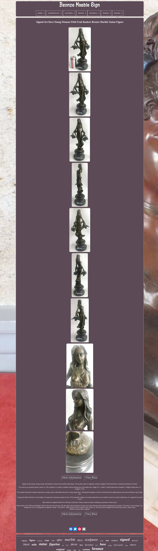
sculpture (91, 540)
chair (47, 540)
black (26, 544)
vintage (69, 550)
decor (74, 544)
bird (96, 545)
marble (70, 540)
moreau (40, 541)
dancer (133, 545)
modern (114, 540)
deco (80, 540)
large (74, 550)
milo (34, 544)
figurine (54, 544)
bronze (97, 549)
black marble (118, 545)
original (60, 549)
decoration (89, 545)
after (60, 540)
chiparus (24, 541)
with (53, 540)
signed (125, 540)
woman (86, 549)
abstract (135, 540)
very (67, 545)
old (63, 545)
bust (81, 545)
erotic (101, 541)
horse (126, 545)
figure (32, 540)
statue (43, 544)
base (103, 544)
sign (79, 550)
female (110, 545)
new (107, 540)
